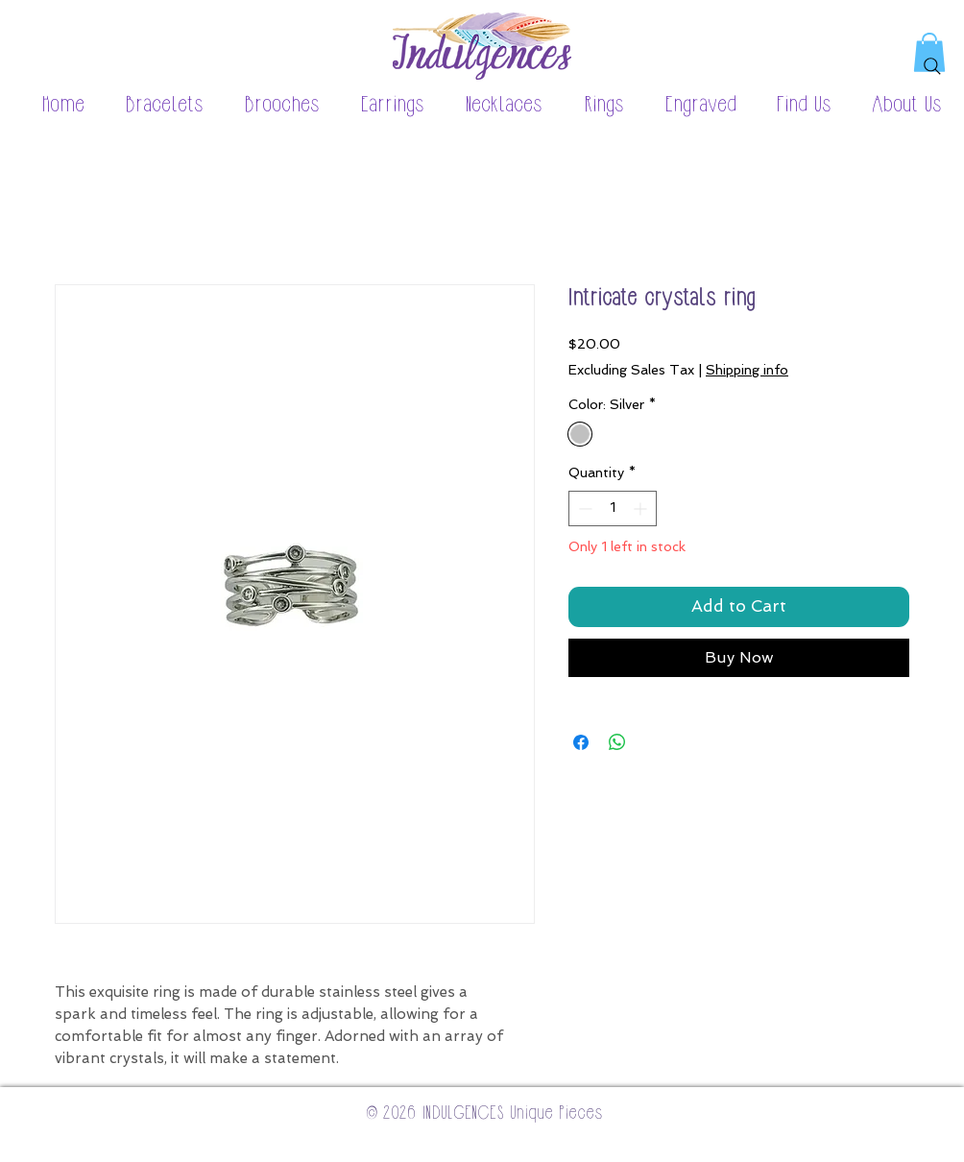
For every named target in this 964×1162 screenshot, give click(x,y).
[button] (154, 105)
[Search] (932, 66)
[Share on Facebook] (580, 742)
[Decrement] (583, 508)
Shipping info (747, 369)
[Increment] (642, 508)
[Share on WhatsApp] (617, 742)
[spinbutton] (612, 508)
